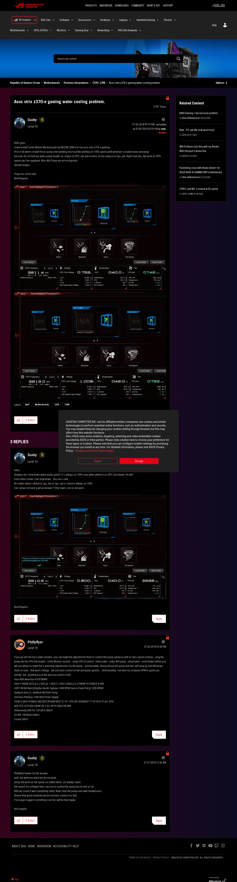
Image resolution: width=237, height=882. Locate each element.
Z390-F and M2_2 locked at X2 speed (198, 188)
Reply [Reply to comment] (159, 619)
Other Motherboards (191, 118)
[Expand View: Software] (72, 20)
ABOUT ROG (19, 846)
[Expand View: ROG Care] (53, 20)
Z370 (56, 404)
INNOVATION (106, 5)
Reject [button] (98, 461)
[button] (90, 238)
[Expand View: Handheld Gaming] (158, 20)
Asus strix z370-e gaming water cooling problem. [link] (135, 82)
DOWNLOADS (122, 5)
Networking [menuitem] (103, 30)
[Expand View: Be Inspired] (35, 19)
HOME (31, 846)
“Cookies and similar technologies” (94, 451)
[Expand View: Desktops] (113, 20)
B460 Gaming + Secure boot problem (198, 113)
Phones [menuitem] (168, 19)
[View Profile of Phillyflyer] (35, 642)
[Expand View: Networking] (112, 30)
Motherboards (52, 82)
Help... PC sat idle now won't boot (196, 129)
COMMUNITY (137, 5)
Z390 (67, 404)
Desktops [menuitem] (105, 19)
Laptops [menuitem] (123, 19)
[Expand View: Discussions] (94, 20)
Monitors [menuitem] (61, 30)
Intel (27, 404)
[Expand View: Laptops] (130, 20)
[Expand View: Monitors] (69, 30)
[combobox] (118, 58)
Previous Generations (76, 82)
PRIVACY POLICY (161, 857)
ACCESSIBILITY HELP (66, 846)
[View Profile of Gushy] (32, 120)
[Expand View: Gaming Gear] (91, 30)
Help (214, 25)
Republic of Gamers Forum (25, 82)
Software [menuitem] (64, 19)
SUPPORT (168, 5)
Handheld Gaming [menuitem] (146, 19)
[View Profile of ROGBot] (162, 133)
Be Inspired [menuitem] (25, 19)
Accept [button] (139, 461)
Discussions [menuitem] (84, 19)
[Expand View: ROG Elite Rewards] (140, 30)
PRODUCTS (91, 5)
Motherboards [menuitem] (17, 30)
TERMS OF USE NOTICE (140, 857)
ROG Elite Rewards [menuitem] (127, 30)
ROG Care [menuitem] (46, 19)
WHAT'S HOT (153, 5)
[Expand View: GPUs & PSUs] (51, 30)
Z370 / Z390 (98, 82)
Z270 (184, 135)
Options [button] (220, 82)
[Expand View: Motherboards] (28, 30)
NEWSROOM (44, 846)
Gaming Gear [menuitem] (82, 30)
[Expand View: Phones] (175, 20)
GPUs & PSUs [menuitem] (41, 30)
